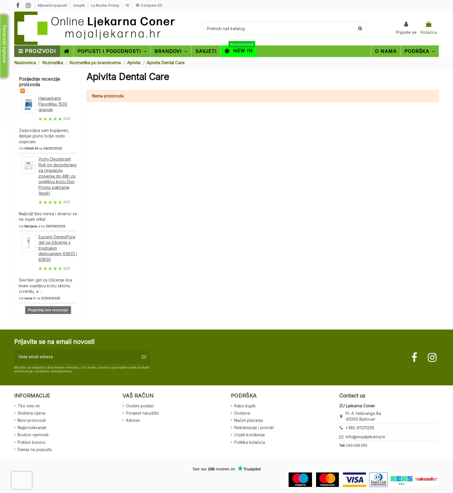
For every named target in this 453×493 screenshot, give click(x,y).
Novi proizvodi (32, 420)
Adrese (133, 420)
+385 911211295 (360, 427)
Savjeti (79, 5)
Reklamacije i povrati (254, 427)
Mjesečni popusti (53, 5)
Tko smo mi (29, 405)
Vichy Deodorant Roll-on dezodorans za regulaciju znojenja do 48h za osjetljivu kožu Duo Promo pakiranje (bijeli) (57, 176)
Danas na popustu (35, 449)
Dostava (242, 413)
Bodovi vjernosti (33, 434)
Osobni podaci (140, 405)
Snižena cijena (31, 413)
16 (127, 5)
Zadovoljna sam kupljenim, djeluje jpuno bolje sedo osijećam (44, 136)
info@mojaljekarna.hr (365, 436)
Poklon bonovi (31, 442)
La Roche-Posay (105, 5)
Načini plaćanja (248, 420)
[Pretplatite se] (144, 356)
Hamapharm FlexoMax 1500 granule (52, 104)
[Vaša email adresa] (76, 356)
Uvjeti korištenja (249, 434)
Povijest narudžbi (142, 413)
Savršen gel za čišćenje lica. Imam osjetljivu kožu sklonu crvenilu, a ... (46, 285)
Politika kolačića (249, 442)
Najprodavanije (32, 427)
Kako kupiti (244, 405)
